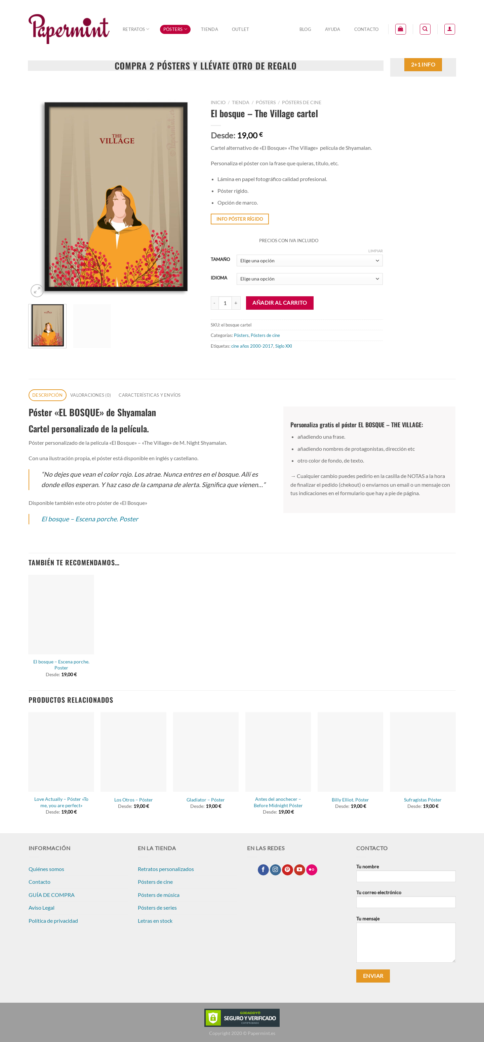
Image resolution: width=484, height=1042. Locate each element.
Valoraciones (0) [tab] (90, 395)
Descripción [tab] (47, 395)
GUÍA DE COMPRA (52, 895)
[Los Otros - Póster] (133, 752)
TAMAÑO (220, 259)
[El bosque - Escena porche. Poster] (61, 614)
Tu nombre (405, 875)
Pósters (175, 29)
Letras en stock (155, 920)
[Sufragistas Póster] (423, 752)
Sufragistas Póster (423, 799)
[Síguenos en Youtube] (299, 870)
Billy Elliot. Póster (350, 799)
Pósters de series (157, 907)
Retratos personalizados (166, 869)
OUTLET (240, 29)
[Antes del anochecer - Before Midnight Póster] (278, 752)
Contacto (366, 29)
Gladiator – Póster (206, 799)
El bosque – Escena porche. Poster (89, 519)
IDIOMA (219, 278)
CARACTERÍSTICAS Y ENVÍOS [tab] (149, 395)
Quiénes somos (46, 869)
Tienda (209, 29)
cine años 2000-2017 (252, 346)
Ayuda (332, 29)
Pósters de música (158, 895)
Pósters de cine (301, 102)
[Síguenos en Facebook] (263, 870)
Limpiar (375, 251)
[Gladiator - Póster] (206, 752)
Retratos (136, 29)
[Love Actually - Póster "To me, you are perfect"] (61, 752)
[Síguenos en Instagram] (275, 870)
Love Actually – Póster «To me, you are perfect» (61, 802)
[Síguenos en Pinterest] (287, 870)
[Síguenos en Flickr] (311, 870)
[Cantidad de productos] (225, 303)
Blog (305, 29)
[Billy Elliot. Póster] (351, 752)
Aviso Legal (41, 907)
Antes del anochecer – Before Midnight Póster (278, 802)
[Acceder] (449, 29)
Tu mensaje (405, 941)
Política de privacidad (53, 920)
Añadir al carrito (279, 303)
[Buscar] (425, 29)
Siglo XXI (283, 346)
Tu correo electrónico (405, 901)
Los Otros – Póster (133, 799)
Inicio (218, 102)
